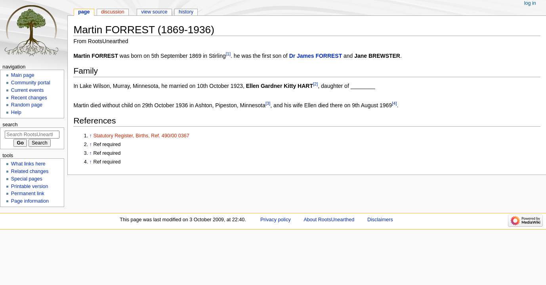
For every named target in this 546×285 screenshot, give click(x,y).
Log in (530, 3)
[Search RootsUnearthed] (32, 135)
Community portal (30, 83)
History (186, 12)
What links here (28, 164)
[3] (267, 103)
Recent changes (29, 98)
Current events (27, 90)
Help (16, 112)
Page (84, 12)
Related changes (30, 171)
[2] (315, 84)
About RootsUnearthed (329, 219)
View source (154, 12)
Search (9, 124)
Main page (22, 75)
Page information (30, 201)
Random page (26, 105)
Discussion (112, 12)
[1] (228, 53)
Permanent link (27, 193)
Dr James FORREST (315, 56)
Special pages (26, 179)
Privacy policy (275, 219)
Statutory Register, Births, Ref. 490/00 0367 (141, 136)
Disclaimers (380, 219)
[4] (394, 103)
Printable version (29, 186)
